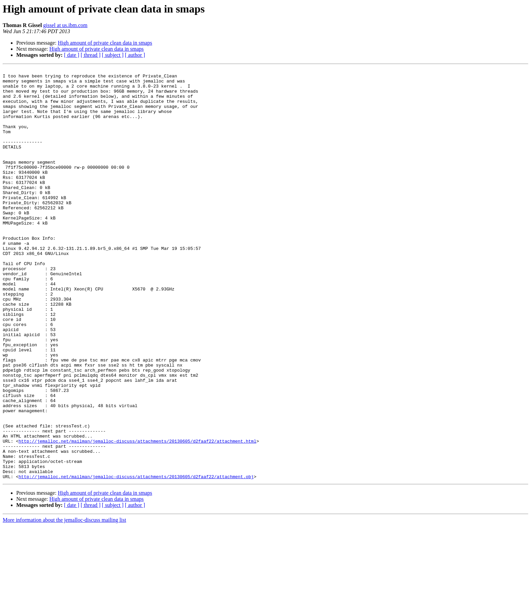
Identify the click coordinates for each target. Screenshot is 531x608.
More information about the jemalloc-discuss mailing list (64, 602)
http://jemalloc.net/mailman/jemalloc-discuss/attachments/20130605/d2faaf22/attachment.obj (136, 559)
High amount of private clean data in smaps (105, 43)
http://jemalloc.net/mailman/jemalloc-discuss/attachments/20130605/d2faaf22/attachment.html (137, 516)
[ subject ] (113, 55)
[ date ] (71, 55)
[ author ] (135, 55)
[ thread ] (91, 55)
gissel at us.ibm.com (65, 25)
